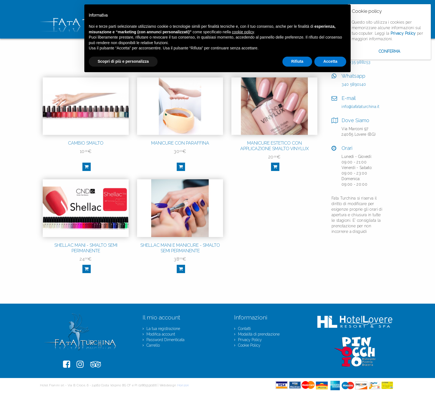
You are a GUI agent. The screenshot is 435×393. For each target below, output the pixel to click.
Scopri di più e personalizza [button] (123, 61)
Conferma (389, 51)
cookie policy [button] (243, 32)
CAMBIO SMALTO (85, 143)
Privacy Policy (403, 33)
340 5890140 (354, 84)
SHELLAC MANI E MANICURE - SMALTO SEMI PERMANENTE (180, 248)
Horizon (183, 385)
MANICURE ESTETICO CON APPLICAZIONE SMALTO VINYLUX (274, 145)
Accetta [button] (330, 61)
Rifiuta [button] (297, 61)
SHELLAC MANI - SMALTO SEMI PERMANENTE (85, 248)
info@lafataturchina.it (360, 106)
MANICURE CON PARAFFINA (180, 143)
